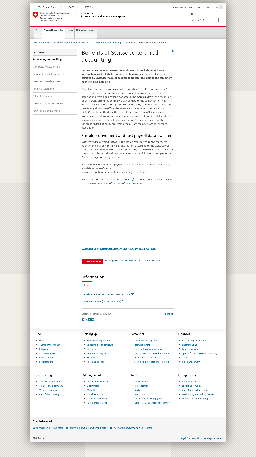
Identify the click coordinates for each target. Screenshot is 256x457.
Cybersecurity (141, 381)
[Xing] (89, 319)
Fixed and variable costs (46, 81)
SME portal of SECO (42, 42)
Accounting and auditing (108, 42)
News (42, 340)
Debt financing (189, 344)
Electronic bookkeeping (46, 110)
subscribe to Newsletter (49, 427)
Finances (86, 42)
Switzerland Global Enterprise (197, 398)
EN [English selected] (221, 7)
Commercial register (97, 353)
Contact (198, 7)
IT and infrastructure (97, 398)
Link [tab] (86, 285)
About (92, 30)
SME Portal (88, 7)
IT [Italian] (217, 7)
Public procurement (97, 402)
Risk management (191, 361)
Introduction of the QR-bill (48, 103)
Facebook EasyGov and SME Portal (132, 427)
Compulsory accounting (46, 66)
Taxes (185, 357)
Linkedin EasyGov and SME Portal (88, 427)
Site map (188, 7)
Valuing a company (49, 390)
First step (91, 349)
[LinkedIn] (92, 319)
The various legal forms (98, 340)
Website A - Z (206, 20)
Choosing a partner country (195, 390)
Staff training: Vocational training (151, 361)
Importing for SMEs (192, 381)
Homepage (178, 7)
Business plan (93, 357)
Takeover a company (49, 381)
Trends (70, 30)
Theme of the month (49, 344)
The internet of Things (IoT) (148, 398)
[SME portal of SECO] (80, 16)
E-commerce (93, 385)
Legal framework (190, 438)
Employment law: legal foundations (152, 353)
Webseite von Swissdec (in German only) (107, 294)
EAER (69, 7)
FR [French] (213, 7)
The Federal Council (46, 7)
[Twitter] (86, 319)
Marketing (92, 390)
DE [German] (208, 7)
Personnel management (146, 340)
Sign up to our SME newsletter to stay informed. (133, 260)
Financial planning (43, 88)
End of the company (49, 394)
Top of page (168, 313)
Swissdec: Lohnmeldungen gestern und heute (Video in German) (119, 248)
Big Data (138, 390)
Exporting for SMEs (191, 385)
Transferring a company (51, 385)
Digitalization (141, 385)
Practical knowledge (54, 30)
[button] (192, 14)
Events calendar (47, 357)
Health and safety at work (147, 357)
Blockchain (139, 394)
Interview (44, 349)
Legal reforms (46, 361)
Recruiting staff (142, 344)
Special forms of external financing (199, 353)
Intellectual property (97, 381)
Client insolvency (42, 96)
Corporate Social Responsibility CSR (152, 402)
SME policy (81, 30)
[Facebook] (83, 319)
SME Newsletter (47, 353)
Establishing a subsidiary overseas (198, 394)
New (38, 30)
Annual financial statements (49, 74)
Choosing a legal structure (100, 344)
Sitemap (207, 438)
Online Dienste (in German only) (102, 301)
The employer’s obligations (148, 349)
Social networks (95, 394)
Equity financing (190, 349)
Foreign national (95, 361)
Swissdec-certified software (115, 179)
